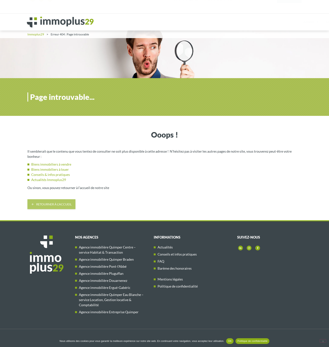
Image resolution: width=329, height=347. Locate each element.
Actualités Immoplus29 (48, 180)
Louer (193, 21)
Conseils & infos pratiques (50, 174)
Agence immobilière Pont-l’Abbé (102, 266)
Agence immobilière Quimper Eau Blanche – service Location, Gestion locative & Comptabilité (111, 300)
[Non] (323, 341)
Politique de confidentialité (178, 286)
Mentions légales (170, 279)
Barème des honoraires (175, 268)
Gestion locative (242, 21)
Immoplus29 (301, 21)
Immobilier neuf (273, 22)
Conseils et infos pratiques (177, 254)
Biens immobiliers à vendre (51, 164)
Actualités (165, 247)
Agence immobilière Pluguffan (101, 273)
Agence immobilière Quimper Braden (106, 259)
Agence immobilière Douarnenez (103, 280)
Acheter (172, 21)
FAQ (161, 261)
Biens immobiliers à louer (50, 169)
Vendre (214, 21)
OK (230, 341)
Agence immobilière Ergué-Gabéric (104, 287)
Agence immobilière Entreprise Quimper (108, 312)
